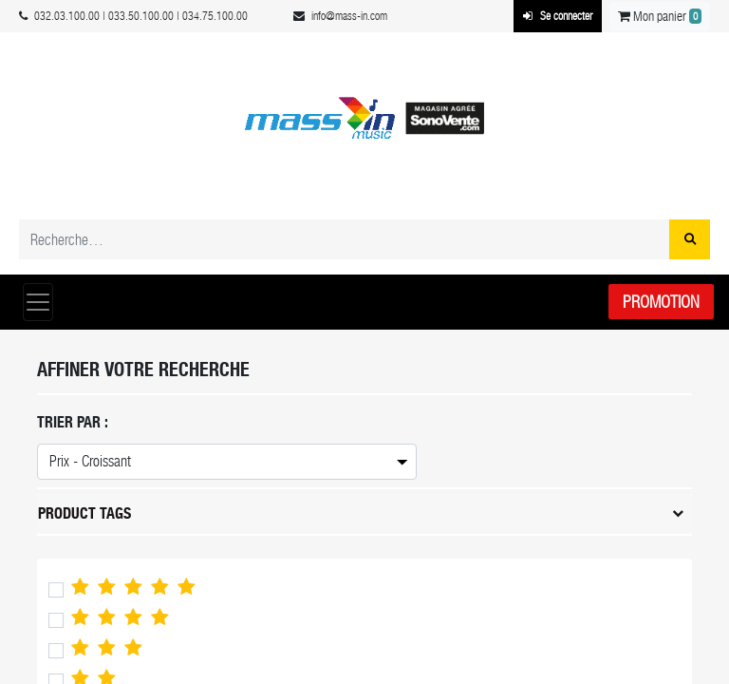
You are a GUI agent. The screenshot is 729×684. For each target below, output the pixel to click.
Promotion (661, 302)
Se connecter (557, 16)
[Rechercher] (689, 239)
